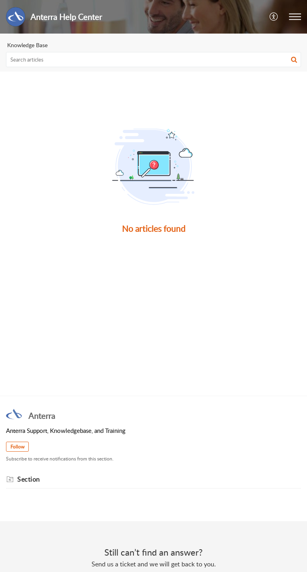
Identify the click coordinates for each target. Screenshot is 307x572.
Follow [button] (17, 446)
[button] (274, 17)
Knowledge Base (27, 45)
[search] (153, 59)
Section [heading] (28, 479)
